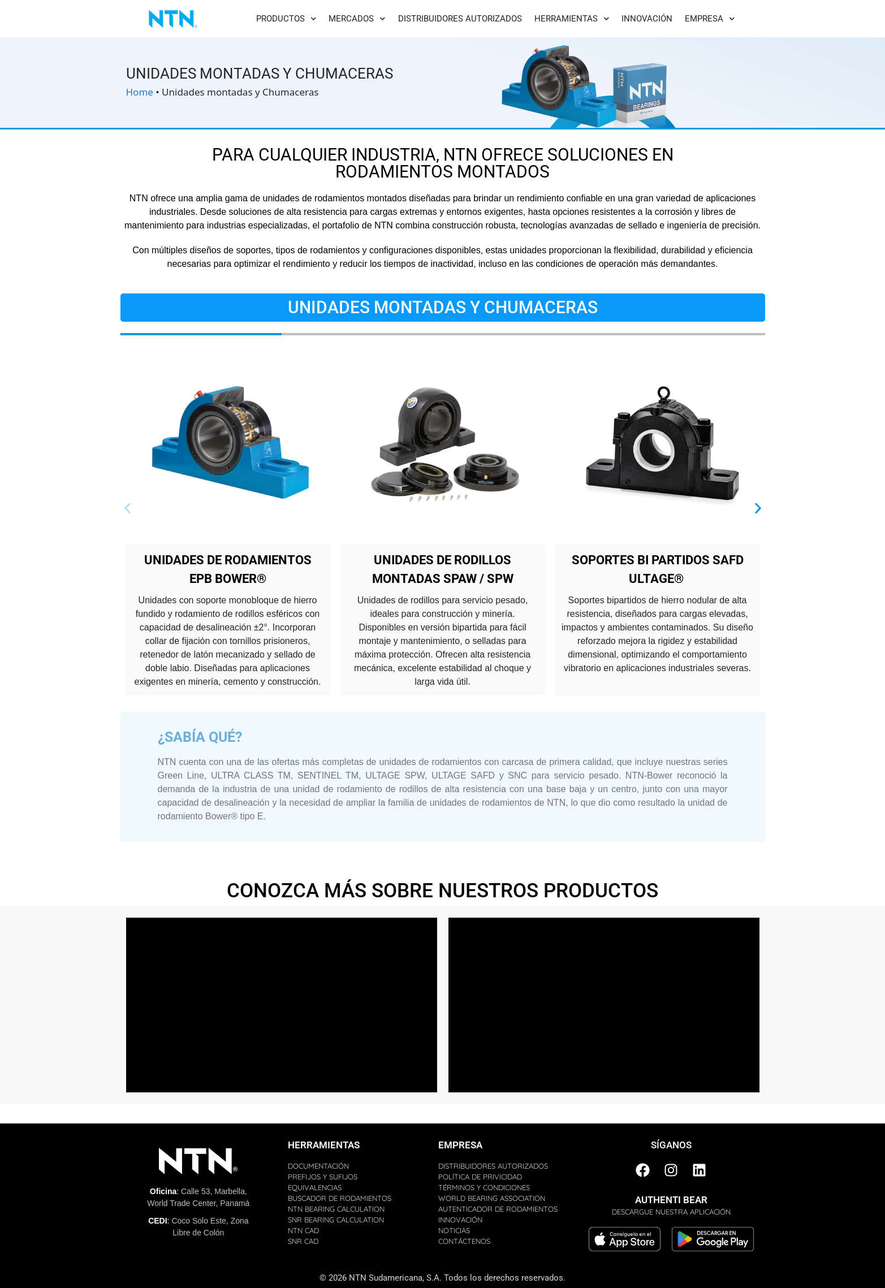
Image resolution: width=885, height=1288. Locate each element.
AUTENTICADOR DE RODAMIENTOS (498, 1208)
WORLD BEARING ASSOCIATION (491, 1198)
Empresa (710, 19)
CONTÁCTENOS (464, 1241)
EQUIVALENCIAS (315, 1187)
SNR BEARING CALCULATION (336, 1219)
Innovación (646, 19)
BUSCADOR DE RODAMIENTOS (339, 1198)
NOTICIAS (454, 1230)
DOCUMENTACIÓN (318, 1165)
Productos (286, 19)
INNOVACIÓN (460, 1219)
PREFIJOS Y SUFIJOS (322, 1176)
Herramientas (572, 19)
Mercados (357, 19)
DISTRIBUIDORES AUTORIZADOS (493, 1165)
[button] (127, 509)
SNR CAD (303, 1241)
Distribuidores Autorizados (460, 19)
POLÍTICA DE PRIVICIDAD (480, 1176)
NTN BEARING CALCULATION (336, 1208)
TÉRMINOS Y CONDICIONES (484, 1187)
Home (139, 91)
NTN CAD (303, 1230)
